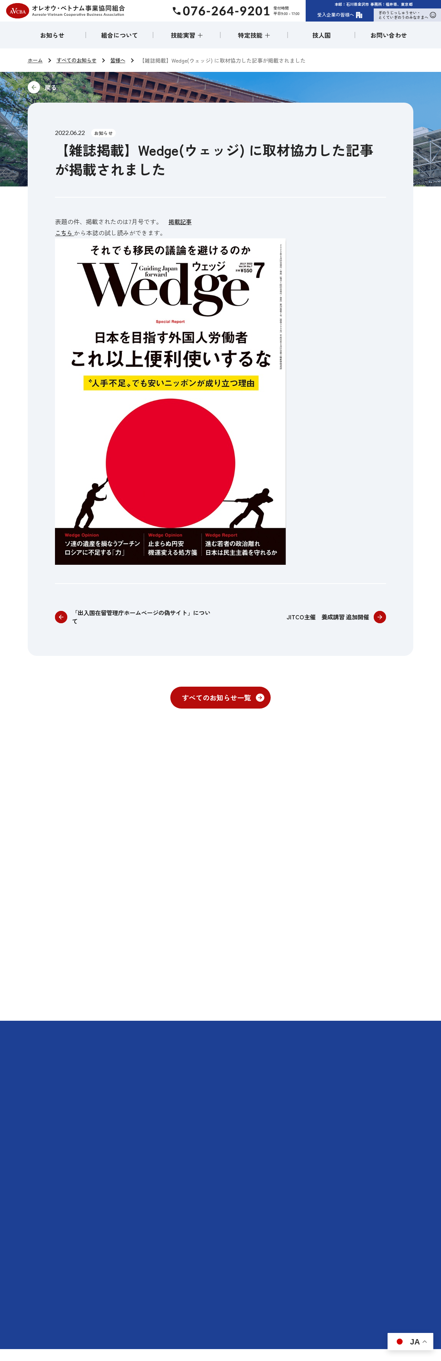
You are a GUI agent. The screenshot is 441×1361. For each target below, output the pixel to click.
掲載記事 (180, 221)
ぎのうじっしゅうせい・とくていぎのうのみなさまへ (407, 15)
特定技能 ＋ (254, 35)
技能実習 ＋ (187, 35)
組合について (119, 35)
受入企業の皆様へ (340, 14)
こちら (65, 232)
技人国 (321, 35)
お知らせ (52, 35)
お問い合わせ (388, 35)
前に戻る (102, 87)
